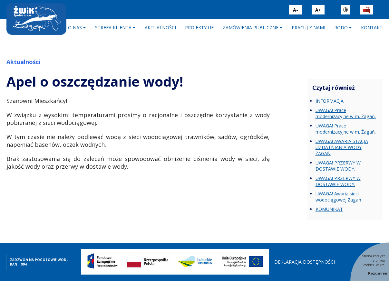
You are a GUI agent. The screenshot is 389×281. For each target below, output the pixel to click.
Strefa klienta (113, 27)
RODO (341, 27)
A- (295, 10)
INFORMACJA (330, 101)
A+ (318, 10)
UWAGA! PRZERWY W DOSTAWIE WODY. (338, 166)
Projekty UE (199, 27)
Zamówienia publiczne (250, 27)
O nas (75, 27)
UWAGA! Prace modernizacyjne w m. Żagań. (345, 113)
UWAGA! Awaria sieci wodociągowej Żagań (338, 197)
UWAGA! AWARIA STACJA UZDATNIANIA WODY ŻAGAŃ (342, 147)
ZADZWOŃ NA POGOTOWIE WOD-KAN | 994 (39, 262)
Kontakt (372, 27)
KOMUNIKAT (329, 209)
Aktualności (160, 27)
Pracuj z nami (308, 27)
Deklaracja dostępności (304, 262)
